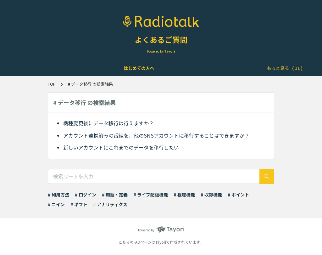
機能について (133, 68)
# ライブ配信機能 (150, 194)
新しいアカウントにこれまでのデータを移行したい (121, 147)
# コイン (56, 204)
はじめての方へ (47, 68)
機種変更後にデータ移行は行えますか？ (108, 123)
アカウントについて (91, 68)
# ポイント (238, 194)
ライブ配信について (175, 68)
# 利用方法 (58, 194)
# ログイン (85, 194)
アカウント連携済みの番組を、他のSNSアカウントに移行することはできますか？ (156, 135)
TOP (52, 84)
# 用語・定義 (115, 194)
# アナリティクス (110, 204)
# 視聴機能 (184, 194)
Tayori (160, 242)
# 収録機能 (211, 194)
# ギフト (78, 204)
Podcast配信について (225, 68)
